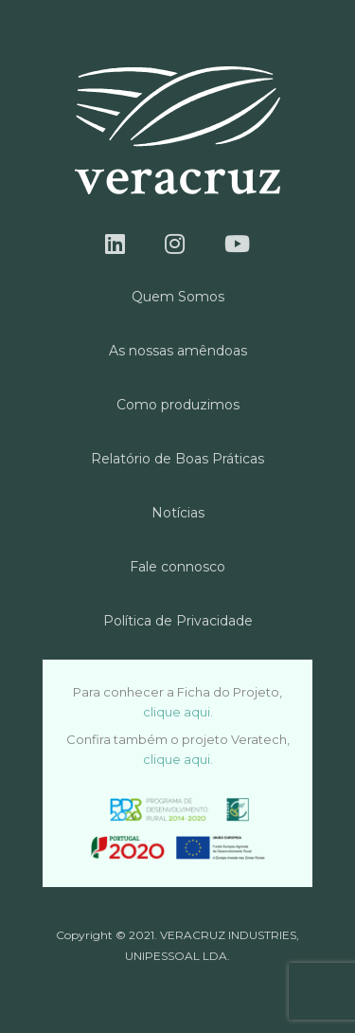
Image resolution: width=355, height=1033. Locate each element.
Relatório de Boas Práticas (177, 458)
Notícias (177, 512)
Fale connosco (177, 566)
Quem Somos (178, 296)
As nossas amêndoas (178, 350)
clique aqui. (178, 711)
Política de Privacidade (178, 620)
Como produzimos (178, 404)
